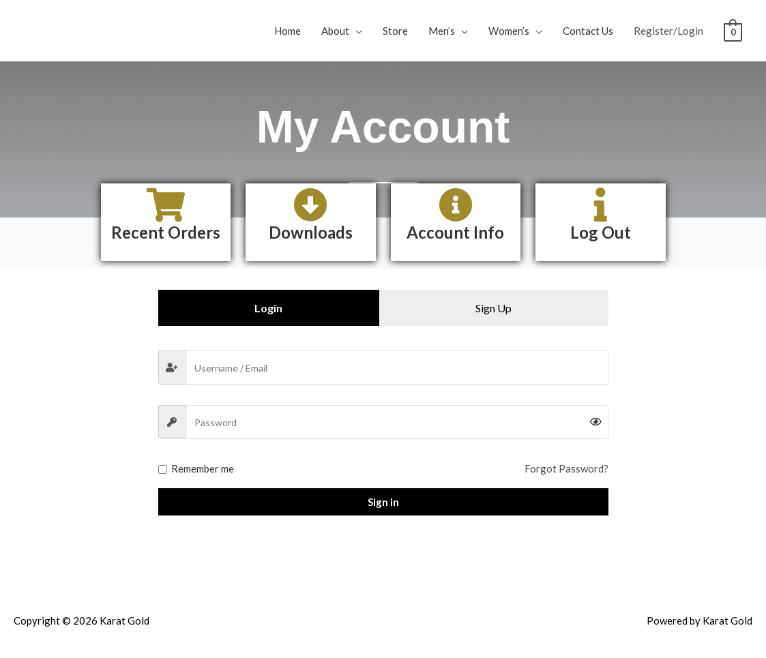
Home (287, 31)
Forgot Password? (566, 468)
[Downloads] (310, 205)
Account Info (455, 232)
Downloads (311, 232)
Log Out (600, 232)
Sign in (383, 502)
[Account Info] (456, 205)
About (335, 31)
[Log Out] (600, 205)
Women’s (508, 31)
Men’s (441, 31)
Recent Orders (165, 232)
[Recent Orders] (166, 205)
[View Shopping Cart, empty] (733, 31)
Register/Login (668, 31)
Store (395, 31)
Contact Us (588, 31)
